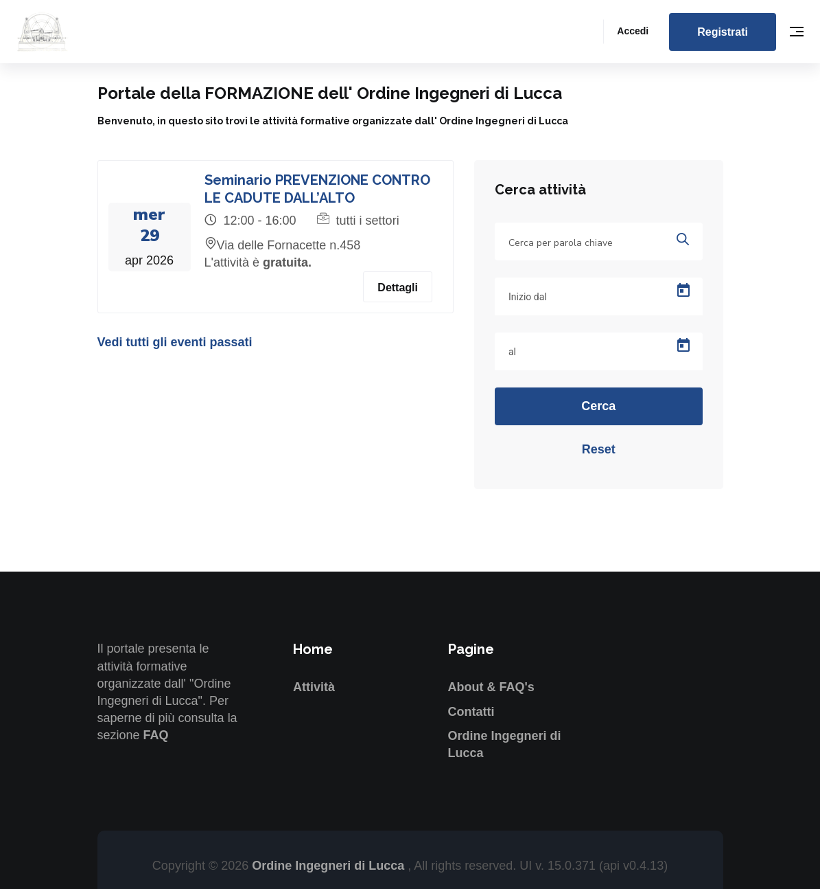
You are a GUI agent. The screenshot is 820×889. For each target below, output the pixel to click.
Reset (599, 449)
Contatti (471, 712)
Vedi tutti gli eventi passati (175, 342)
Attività (314, 687)
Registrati (722, 32)
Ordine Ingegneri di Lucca (330, 866)
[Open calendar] (683, 290)
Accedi (632, 30)
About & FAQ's (491, 687)
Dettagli (397, 287)
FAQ (156, 735)
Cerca (598, 406)
